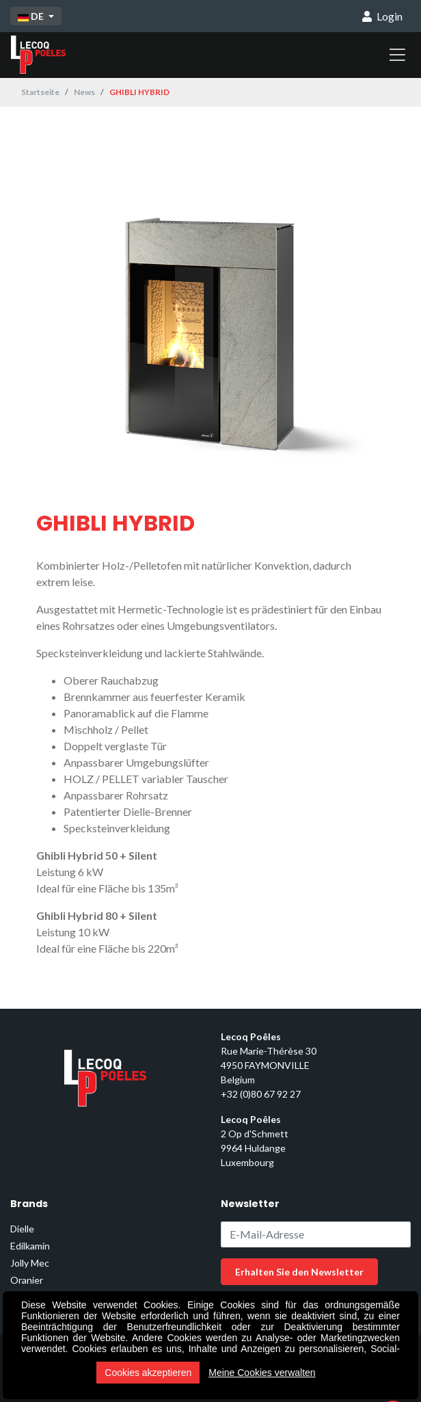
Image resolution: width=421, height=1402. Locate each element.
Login (382, 16)
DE (32, 16)
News (84, 92)
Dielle (22, 1228)
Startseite (40, 92)
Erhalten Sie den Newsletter (299, 1272)
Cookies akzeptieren (148, 1372)
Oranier (26, 1280)
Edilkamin (30, 1246)
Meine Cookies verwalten (261, 1372)
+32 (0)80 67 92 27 (261, 1094)
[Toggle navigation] (397, 54)
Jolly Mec (29, 1263)
